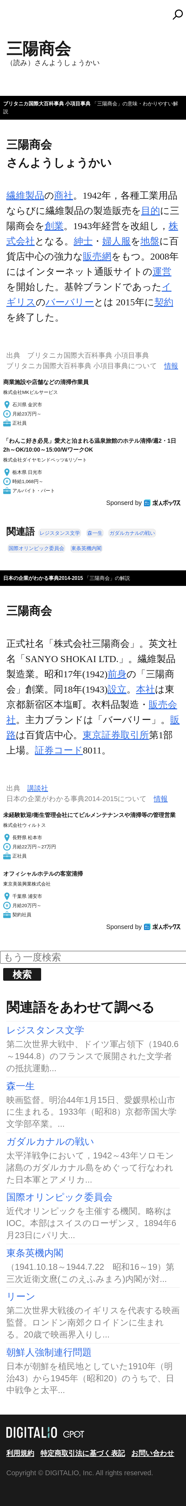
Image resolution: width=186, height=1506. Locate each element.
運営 (161, 271)
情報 (171, 366)
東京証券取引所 (116, 735)
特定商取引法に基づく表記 (82, 1453)
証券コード (59, 750)
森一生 (94, 533)
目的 (150, 210)
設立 (117, 689)
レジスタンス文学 (60, 533)
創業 (54, 226)
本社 (145, 689)
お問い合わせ (152, 1453)
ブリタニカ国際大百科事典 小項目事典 (46, 103)
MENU (16, 17)
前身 (117, 674)
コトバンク (96, 14)
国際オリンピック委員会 (36, 548)
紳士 (83, 241)
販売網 (97, 256)
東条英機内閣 (86, 548)
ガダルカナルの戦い (132, 533)
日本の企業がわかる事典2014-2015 (43, 578)
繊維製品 (25, 195)
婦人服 (116, 241)
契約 (163, 302)
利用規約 (20, 1453)
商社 (63, 195)
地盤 (149, 241)
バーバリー (70, 302)
